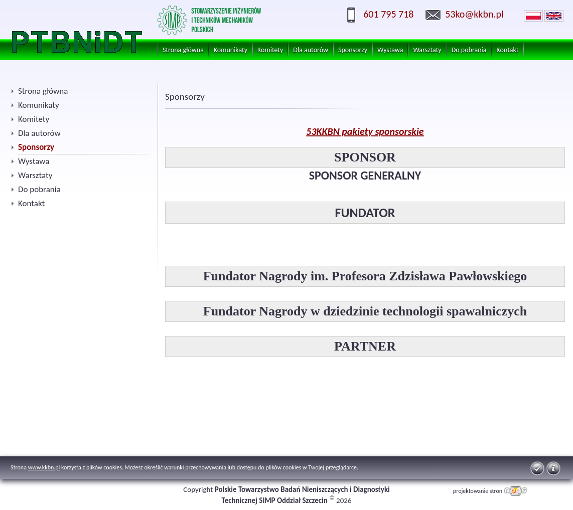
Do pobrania (469, 50)
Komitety (270, 50)
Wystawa (390, 50)
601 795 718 (388, 14)
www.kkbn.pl (44, 467)
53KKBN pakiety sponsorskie (364, 131)
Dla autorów (310, 50)
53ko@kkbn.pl (474, 14)
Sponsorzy (352, 50)
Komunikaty (230, 50)
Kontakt (508, 50)
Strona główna (183, 50)
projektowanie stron (477, 490)
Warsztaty (427, 50)
